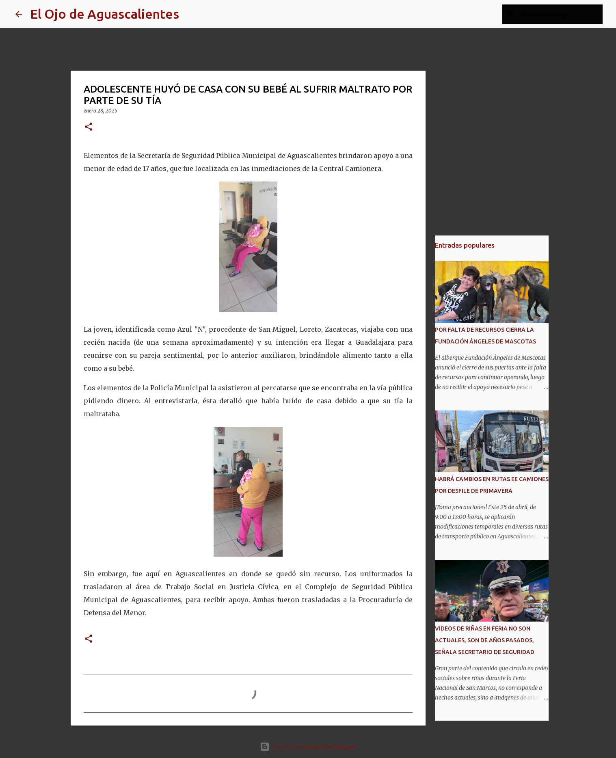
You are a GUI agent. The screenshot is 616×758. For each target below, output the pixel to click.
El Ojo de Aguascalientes (104, 13)
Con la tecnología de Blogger (308, 746)
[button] (88, 127)
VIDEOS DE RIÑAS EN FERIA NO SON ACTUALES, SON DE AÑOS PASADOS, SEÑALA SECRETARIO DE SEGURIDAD (484, 640)
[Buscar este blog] (560, 14)
